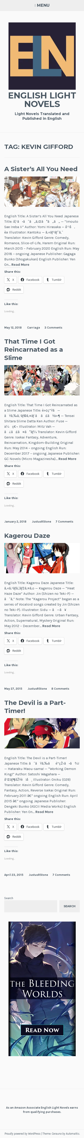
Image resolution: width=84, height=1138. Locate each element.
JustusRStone (41, 521)
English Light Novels (42, 99)
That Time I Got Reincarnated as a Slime (33, 350)
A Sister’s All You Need (41, 169)
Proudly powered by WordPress (22, 1133)
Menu (43, 5)
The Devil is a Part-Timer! (35, 707)
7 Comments (64, 521)
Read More (20, 264)
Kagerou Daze (27, 535)
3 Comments (53, 327)
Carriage (33, 327)
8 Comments (60, 688)
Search (8, 898)
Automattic (72, 1133)
